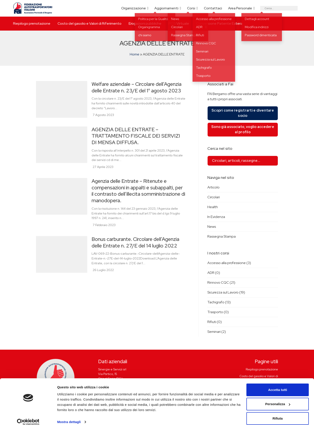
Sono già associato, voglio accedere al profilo (242, 129)
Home (134, 54)
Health (212, 207)
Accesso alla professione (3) (229, 263)
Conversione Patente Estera (219, 23)
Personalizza (277, 398)
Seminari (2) (216, 331)
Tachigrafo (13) (219, 302)
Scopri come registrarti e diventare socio (243, 113)
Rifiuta (278, 413)
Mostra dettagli (69, 416)
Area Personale (240, 8)
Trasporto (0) (218, 312)
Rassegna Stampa (221, 236)
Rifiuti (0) (214, 322)
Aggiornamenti (166, 8)
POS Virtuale (179, 23)
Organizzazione (133, 8)
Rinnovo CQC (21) (221, 282)
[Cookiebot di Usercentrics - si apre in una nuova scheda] (28, 416)
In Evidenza (216, 216)
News (211, 226)
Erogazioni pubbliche (145, 23)
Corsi (191, 8)
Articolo (213, 187)
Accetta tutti (277, 384)
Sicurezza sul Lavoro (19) (226, 292)
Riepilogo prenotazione (31, 23)
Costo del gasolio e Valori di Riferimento (89, 23)
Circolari (213, 197)
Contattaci (213, 8)
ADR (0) (213, 272)
